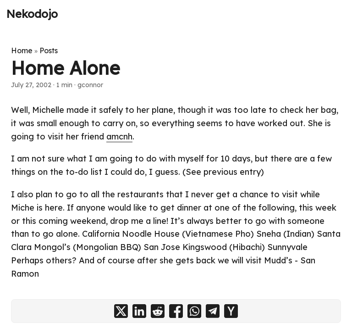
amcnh (119, 136)
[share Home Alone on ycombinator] (231, 311)
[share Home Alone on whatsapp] (194, 311)
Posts (48, 50)
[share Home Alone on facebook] (176, 311)
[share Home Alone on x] (121, 311)
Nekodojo (32, 14)
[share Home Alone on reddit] (158, 311)
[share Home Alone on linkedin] (139, 311)
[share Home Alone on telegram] (213, 311)
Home (22, 50)
